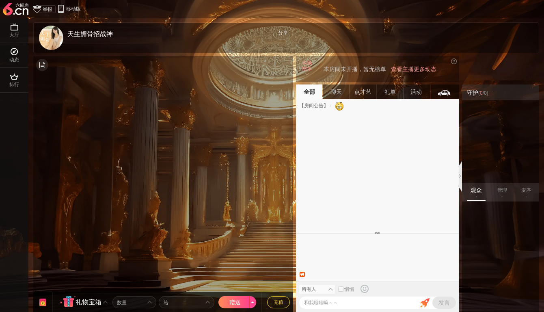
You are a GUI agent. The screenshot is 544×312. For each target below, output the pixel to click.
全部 (309, 92)
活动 (416, 92)
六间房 (17, 9)
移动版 (69, 8)
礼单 (390, 92)
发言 (444, 302)
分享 (283, 33)
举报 (44, 9)
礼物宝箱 (88, 302)
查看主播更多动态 (413, 69)
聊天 (336, 92)
